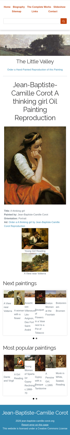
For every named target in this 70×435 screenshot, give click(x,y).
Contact (52, 11)
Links (35, 11)
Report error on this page (35, 425)
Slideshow (60, 7)
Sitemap (16, 11)
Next (62, 312)
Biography (19, 7)
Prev (7, 312)
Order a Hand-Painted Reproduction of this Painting (35, 69)
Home (7, 7)
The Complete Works (39, 7)
